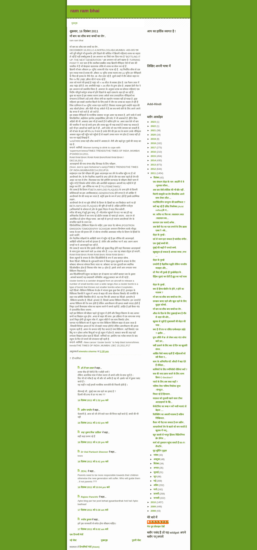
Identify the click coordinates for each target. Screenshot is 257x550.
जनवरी (156, 498)
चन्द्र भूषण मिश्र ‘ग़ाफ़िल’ (91, 432)
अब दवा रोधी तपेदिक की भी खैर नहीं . (169, 190)
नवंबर (156, 455)
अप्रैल (156, 485)
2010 (154, 502)
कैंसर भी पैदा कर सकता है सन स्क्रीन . (169, 422)
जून (155, 476)
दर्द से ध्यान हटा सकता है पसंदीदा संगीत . (170, 239)
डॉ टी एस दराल (87, 368)
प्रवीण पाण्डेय (86, 410)
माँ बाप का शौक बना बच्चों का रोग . (167, 297)
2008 (154, 510)
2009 (154, 506)
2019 (154, 139)
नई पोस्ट (73, 540)
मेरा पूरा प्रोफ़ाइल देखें (156, 526)
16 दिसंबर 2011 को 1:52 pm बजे (93, 400)
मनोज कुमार (86, 519)
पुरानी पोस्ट (136, 540)
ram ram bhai (84, 10)
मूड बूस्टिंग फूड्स (160, 450)
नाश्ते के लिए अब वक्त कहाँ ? (165, 381)
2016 (154, 151)
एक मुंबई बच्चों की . (161, 243)
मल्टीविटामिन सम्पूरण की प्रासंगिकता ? (169, 202)
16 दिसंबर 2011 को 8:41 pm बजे (93, 461)
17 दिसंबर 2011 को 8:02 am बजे (93, 529)
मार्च (155, 489)
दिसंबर (156, 177)
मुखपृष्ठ (74, 23)
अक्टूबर (157, 459)
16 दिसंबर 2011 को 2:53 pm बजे (93, 422)
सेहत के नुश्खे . (159, 284)
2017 (154, 147)
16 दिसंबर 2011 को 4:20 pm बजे (93, 442)
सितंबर (156, 463)
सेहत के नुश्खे (158, 260)
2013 (154, 164)
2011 (154, 173)
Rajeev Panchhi (89, 497)
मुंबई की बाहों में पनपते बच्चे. (164, 247)
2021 (154, 130)
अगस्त (156, 467)
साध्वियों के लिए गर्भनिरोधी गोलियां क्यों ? (170, 369)
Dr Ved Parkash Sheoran (94, 452)
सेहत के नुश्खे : (159, 234)
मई (155, 480)
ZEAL (84, 471)
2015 (154, 156)
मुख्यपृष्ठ (104, 540)
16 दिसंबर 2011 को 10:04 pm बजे (94, 487)
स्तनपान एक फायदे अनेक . (164, 222)
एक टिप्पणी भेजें (76, 534)
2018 (154, 143)
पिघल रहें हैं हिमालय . (162, 394)
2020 (154, 134)
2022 (154, 126)
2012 (154, 169)
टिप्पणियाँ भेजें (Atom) (89, 547)
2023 (154, 121)
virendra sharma (160, 522)
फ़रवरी (156, 493)
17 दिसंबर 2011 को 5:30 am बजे (93, 510)
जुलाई (156, 472)
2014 (154, 160)
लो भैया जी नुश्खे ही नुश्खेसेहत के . (167, 272)
